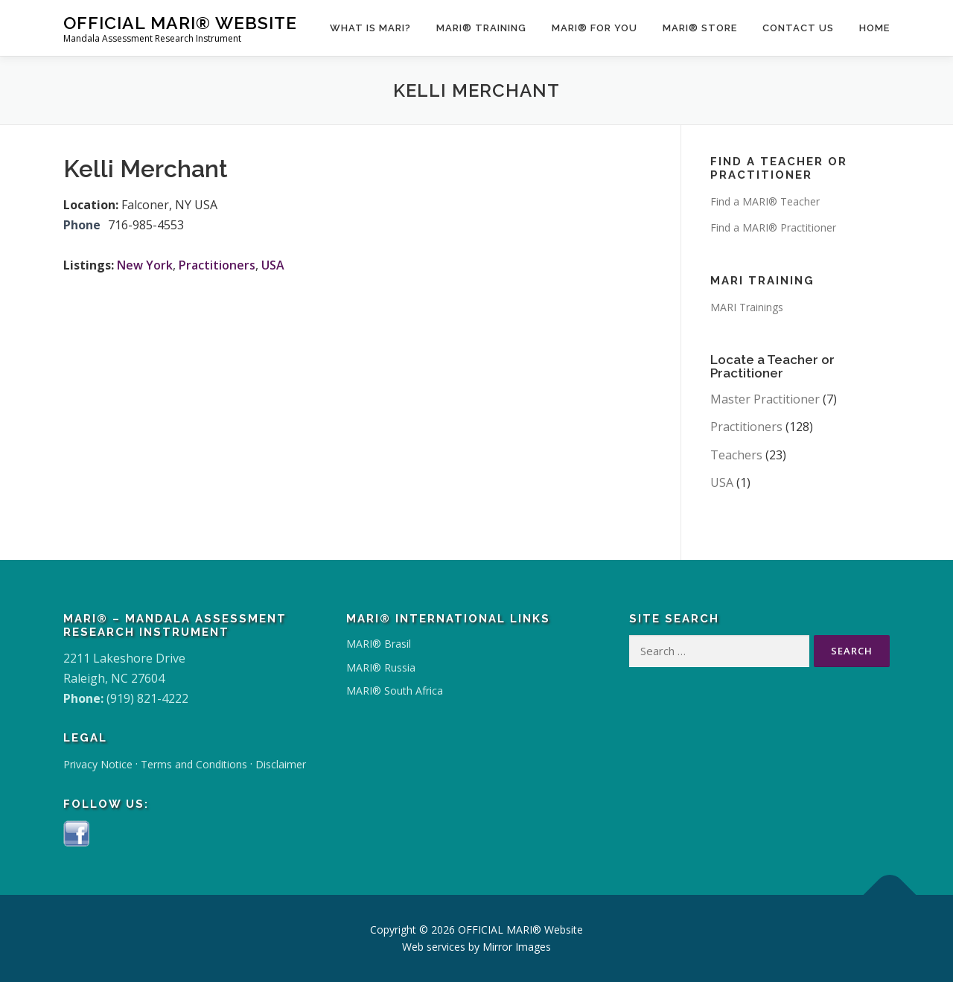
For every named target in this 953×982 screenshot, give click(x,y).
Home (874, 28)
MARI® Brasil (378, 644)
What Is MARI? (370, 28)
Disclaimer (280, 764)
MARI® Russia (380, 667)
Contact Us (798, 28)
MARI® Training (481, 28)
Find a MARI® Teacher (765, 201)
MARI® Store (700, 28)
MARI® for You (594, 28)
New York (145, 265)
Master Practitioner (765, 399)
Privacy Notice (98, 764)
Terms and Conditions (194, 764)
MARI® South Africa (394, 690)
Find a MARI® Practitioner (773, 227)
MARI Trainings (746, 307)
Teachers (736, 455)
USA (272, 265)
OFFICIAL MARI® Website (180, 23)
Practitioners (217, 265)
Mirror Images (516, 947)
